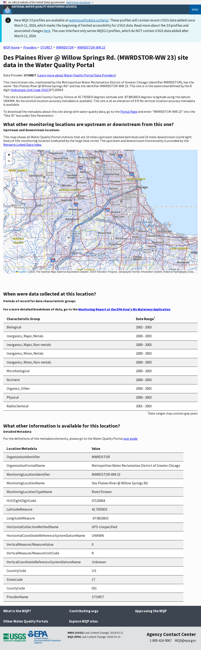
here (47, 31)
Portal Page (128, 111)
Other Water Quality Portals (25, 621)
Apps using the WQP (151, 611)
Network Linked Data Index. (22, 145)
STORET (46, 47)
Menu (195, 9)
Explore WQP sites (83, 621)
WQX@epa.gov (185, 640)
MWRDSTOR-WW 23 (91, 47)
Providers (30, 47)
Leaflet (21, 271)
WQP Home (11, 47)
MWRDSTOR (65, 47)
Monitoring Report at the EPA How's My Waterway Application (124, 309)
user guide (130, 438)
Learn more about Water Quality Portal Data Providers (76, 75)
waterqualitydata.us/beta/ (89, 20)
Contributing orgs (83, 611)
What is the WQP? (17, 611)
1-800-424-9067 (160, 640)
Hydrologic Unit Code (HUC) (30, 90)
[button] (9, 155)
